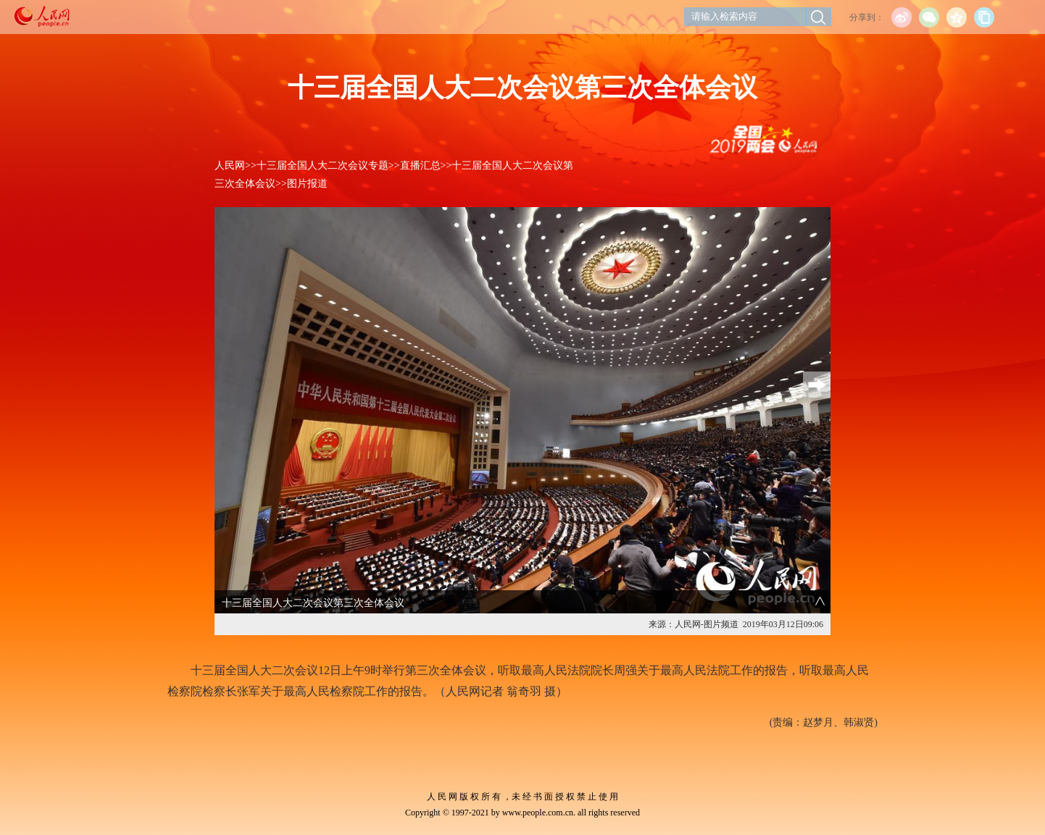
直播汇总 (420, 165)
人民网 (230, 165)
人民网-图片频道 (706, 624)
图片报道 (307, 183)
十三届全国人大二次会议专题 (322, 165)
